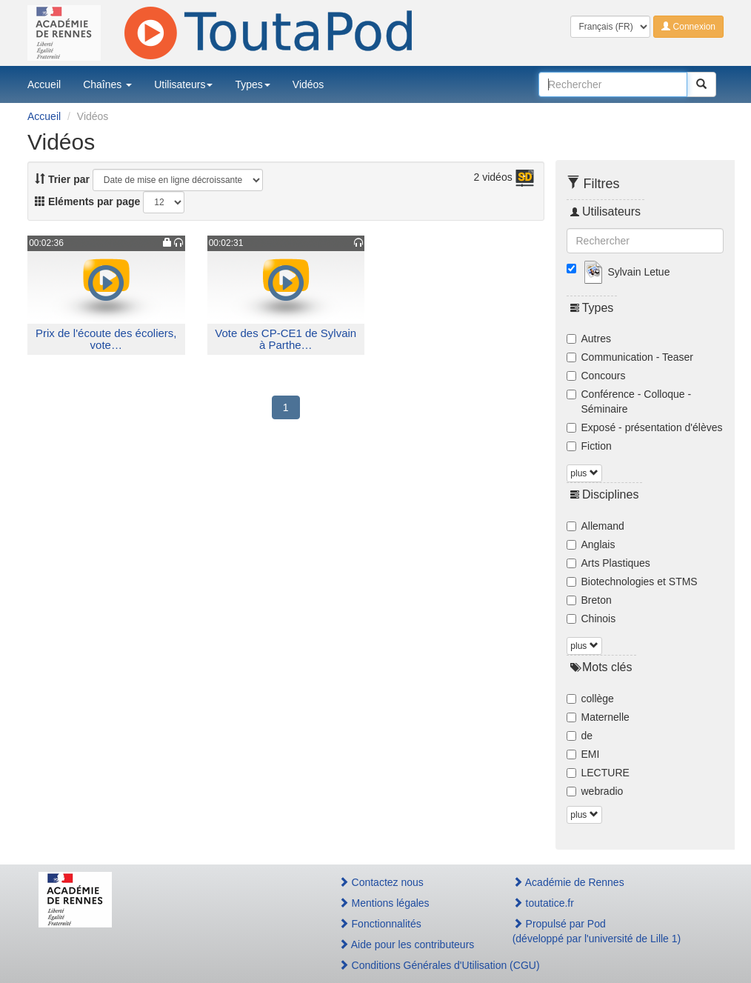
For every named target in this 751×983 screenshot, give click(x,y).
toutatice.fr (543, 903)
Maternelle (598, 717)
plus (584, 473)
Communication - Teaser (630, 357)
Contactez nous (381, 882)
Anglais (591, 544)
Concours (596, 375)
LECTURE (598, 773)
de (580, 736)
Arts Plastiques (608, 563)
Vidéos (308, 84)
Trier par (62, 179)
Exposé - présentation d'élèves (645, 427)
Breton (589, 600)
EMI (583, 754)
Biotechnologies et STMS (632, 581)
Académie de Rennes (568, 882)
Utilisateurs (183, 84)
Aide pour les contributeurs (406, 944)
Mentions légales (384, 903)
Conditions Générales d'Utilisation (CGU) (409, 965)
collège (590, 698)
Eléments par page (87, 201)
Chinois (591, 618)
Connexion (688, 26)
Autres (589, 338)
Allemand (595, 526)
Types (252, 84)
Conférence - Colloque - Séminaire (629, 401)
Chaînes (107, 84)
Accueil (44, 84)
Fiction (589, 446)
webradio (595, 791)
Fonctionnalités (379, 924)
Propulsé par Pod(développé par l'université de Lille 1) (597, 931)
